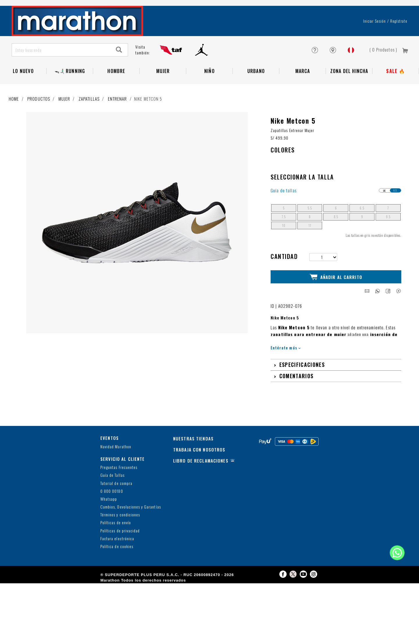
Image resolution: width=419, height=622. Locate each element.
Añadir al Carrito (336, 295)
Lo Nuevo (23, 90)
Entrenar (117, 118)
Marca (302, 90)
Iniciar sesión (374, 40)
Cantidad (284, 275)
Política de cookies (116, 565)
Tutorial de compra (116, 501)
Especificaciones (302, 383)
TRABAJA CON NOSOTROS (199, 468)
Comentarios (296, 394)
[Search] (119, 69)
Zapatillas (89, 118)
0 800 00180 (111, 509)
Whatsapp (108, 517)
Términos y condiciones (120, 533)
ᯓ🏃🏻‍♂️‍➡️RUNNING (70, 90)
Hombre (116, 90)
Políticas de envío (115, 541)
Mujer (163, 90)
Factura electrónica (117, 557)
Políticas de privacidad (120, 549)
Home (14, 118)
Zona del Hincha (349, 90)
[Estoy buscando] (61, 69)
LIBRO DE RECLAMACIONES (200, 479)
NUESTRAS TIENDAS (193, 457)
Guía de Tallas (112, 493)
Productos (38, 118)
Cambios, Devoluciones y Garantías (130, 525)
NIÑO (209, 90)
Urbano (256, 90)
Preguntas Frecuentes (118, 486)
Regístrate (398, 40)
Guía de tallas (284, 210)
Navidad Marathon (115, 465)
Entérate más (286, 366)
